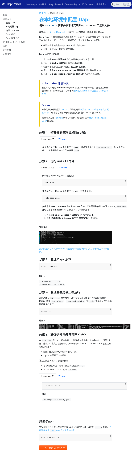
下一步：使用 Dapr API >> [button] (53, 447)
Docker (64, 109)
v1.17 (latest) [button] (86, 4)
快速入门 (43, 13)
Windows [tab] (63, 139)
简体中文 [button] (100, 4)
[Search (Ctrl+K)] (121, 4)
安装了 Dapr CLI (57, 32)
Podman (59, 117)
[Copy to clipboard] (125, 180)
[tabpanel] (84, 148)
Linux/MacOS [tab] (47, 139)
